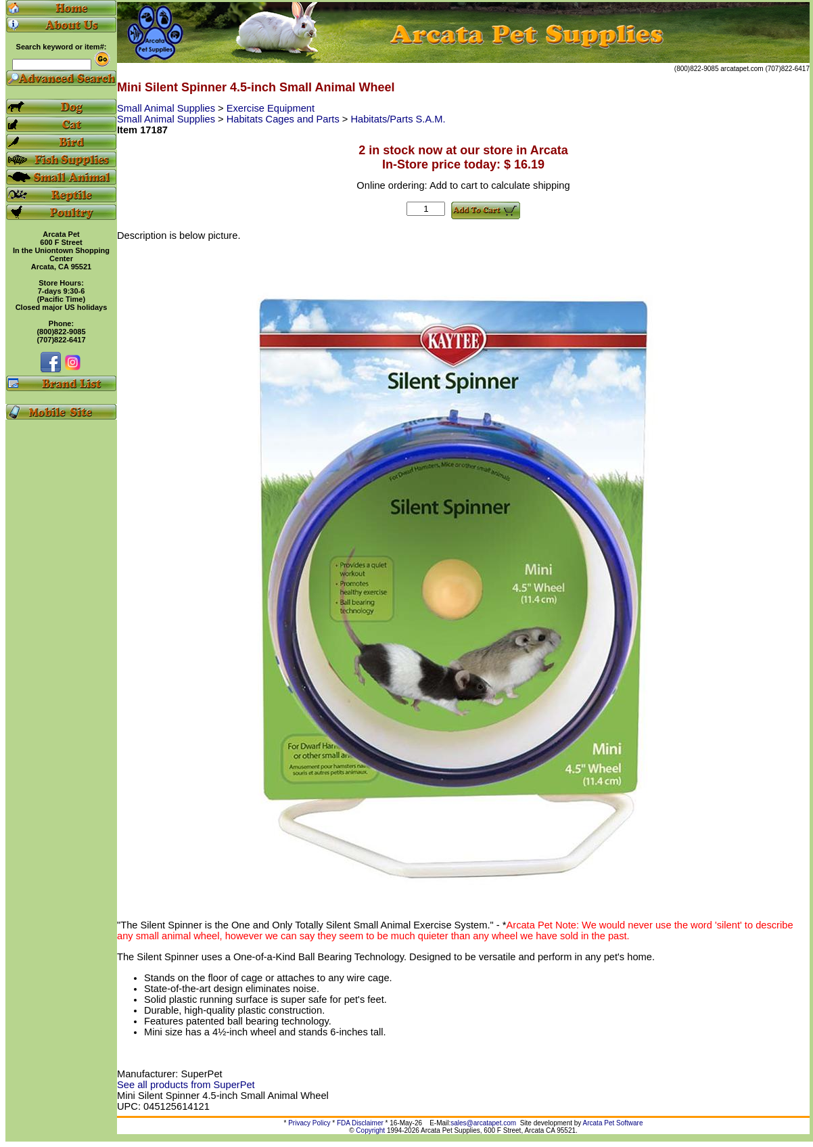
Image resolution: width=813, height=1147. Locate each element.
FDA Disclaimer (360, 1123)
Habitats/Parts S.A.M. (397, 119)
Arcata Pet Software (613, 1123)
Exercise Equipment (271, 108)
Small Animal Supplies (167, 108)
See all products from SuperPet (186, 1084)
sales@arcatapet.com (483, 1123)
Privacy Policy (309, 1123)
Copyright (370, 1130)
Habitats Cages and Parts (284, 119)
